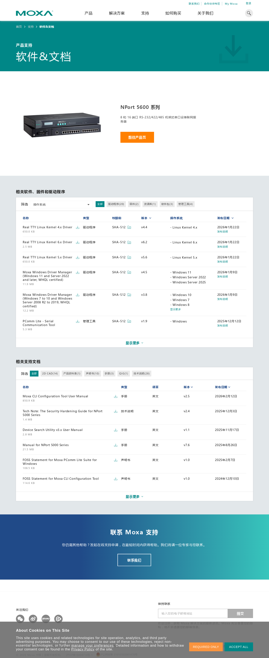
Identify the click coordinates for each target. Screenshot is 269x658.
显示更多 (175, 309)
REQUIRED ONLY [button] (206, 647)
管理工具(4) (185, 204)
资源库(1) (150, 204)
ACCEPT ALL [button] (238, 647)
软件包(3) (167, 204)
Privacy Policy (83, 649)
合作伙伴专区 (212, 3)
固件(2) (134, 204)
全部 (100, 204)
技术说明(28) (142, 373)
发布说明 (222, 231)
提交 (240, 613)
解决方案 (117, 13)
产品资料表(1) (71, 373)
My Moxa (231, 3)
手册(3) (109, 373)
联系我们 (194, 3)
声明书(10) (92, 373)
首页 (19, 27)
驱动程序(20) (116, 204)
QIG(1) (123, 373)
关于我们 (205, 13)
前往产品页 (137, 137)
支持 (145, 13)
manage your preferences (92, 645)
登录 (248, 3)
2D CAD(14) (50, 373)
